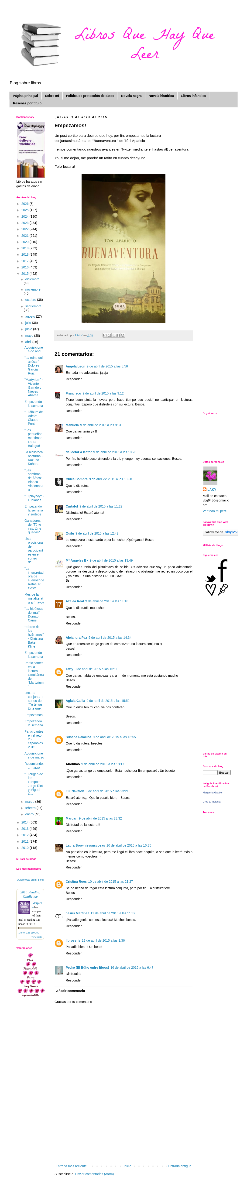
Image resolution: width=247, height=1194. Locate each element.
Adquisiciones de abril (33, 349)
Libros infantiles (193, 96)
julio (28, 323)
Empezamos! (34, 715)
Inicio (127, 1166)
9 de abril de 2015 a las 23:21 (107, 791)
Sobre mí (52, 96)
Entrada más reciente (71, 1166)
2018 (25, 254)
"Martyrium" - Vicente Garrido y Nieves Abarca (33, 387)
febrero (30, 808)
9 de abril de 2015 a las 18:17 (102, 764)
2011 (25, 841)
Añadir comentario (70, 991)
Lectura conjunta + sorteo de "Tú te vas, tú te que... (33, 700)
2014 (25, 822)
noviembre (32, 289)
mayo (29, 335)
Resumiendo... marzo (34, 765)
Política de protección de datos (90, 96)
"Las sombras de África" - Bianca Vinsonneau (34, 480)
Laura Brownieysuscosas (85, 845)
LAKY (211, 489)
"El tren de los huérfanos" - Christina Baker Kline (34, 636)
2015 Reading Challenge (30, 894)
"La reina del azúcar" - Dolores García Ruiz (33, 365)
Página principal (25, 96)
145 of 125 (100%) (28, 932)
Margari (72, 818)
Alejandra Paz (76, 637)
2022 (25, 229)
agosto (30, 316)
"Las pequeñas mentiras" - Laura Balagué (34, 438)
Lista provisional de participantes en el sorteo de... (34, 550)
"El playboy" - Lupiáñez (34, 498)
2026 (25, 204)
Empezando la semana (33, 404)
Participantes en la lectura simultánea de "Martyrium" (34, 674)
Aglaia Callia (75, 701)
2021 (25, 235)
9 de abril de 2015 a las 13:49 (111, 560)
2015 (25, 273)
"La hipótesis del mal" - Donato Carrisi (33, 614)
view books (36, 937)
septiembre (33, 306)
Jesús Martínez (77, 913)
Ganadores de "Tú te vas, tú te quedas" (32, 526)
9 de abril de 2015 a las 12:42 (96, 533)
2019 (25, 248)
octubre (31, 300)
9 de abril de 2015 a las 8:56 (107, 366)
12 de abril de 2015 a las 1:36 (103, 940)
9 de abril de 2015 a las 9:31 (100, 425)
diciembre (32, 279)
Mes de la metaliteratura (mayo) (34, 598)
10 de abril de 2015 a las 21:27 (110, 881)
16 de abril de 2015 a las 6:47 (131, 967)
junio (29, 329)
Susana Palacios (79, 737)
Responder (74, 379)
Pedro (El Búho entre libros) (87, 967)
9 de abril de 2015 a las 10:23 (114, 452)
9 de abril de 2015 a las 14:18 (106, 601)
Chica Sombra (77, 479)
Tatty (69, 669)
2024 (25, 216)
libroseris (73, 940)
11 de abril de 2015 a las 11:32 (112, 913)
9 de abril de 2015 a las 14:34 (110, 637)
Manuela (72, 425)
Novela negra (131, 96)
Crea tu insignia (211, 801)
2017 (25, 261)
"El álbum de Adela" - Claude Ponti (33, 417)
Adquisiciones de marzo (34, 755)
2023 (25, 223)
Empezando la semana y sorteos (33, 510)
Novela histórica (161, 96)
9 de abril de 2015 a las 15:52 (107, 701)
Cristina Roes (76, 881)
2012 (25, 835)
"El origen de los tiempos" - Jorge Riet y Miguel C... (33, 784)
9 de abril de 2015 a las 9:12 (103, 393)
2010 (25, 848)
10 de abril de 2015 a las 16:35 (128, 845)
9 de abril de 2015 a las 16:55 (114, 737)
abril (28, 342)
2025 (25, 210)
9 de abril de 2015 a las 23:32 (100, 818)
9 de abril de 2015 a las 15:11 (96, 669)
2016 (25, 267)
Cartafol (72, 506)
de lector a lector (79, 452)
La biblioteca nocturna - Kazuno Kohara (33, 458)
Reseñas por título (27, 103)
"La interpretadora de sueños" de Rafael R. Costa (34, 578)
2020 (25, 242)
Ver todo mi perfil (215, 511)
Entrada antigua (179, 1166)
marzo (30, 801)
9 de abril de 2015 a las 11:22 (100, 506)
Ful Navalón (75, 791)
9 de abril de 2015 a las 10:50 (110, 479)
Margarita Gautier (213, 792)
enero (29, 814)
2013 (25, 828)
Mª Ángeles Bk (77, 560)
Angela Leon (75, 366)
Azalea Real (75, 601)
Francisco (73, 393)
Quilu (70, 533)
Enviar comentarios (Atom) (94, 1174)
